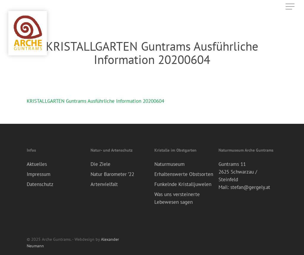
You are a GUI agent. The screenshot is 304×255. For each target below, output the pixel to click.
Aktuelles (37, 164)
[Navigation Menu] (291, 7)
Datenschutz (40, 184)
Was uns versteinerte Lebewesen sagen (177, 198)
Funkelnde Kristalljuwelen (182, 184)
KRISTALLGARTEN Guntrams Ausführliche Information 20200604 (95, 101)
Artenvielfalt (104, 184)
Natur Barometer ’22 (112, 174)
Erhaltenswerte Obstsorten (183, 174)
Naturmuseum (169, 164)
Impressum (38, 174)
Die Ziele (100, 164)
